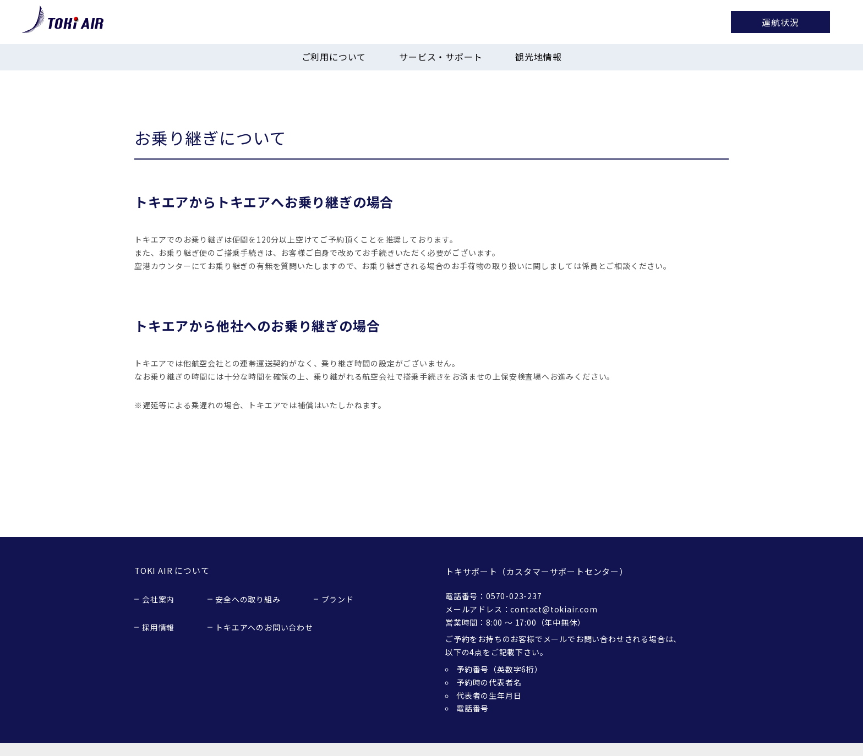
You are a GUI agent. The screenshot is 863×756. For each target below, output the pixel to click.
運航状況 (780, 22)
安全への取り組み (247, 599)
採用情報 (158, 627)
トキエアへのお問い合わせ (264, 627)
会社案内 (158, 599)
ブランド (337, 599)
